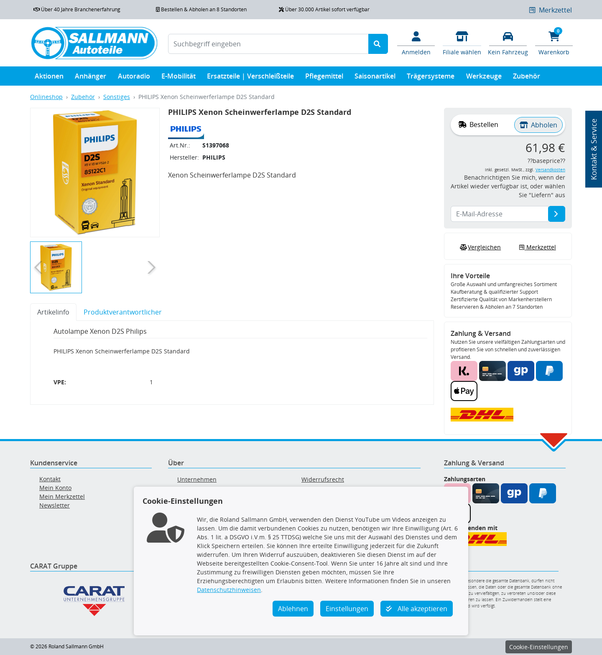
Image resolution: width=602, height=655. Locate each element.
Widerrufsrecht (322, 479)
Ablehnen (293, 608)
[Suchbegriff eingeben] (268, 44)
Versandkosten (550, 170)
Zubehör (526, 77)
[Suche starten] (378, 44)
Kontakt (50, 479)
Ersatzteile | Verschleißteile (250, 77)
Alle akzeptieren (416, 608)
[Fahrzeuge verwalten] (508, 42)
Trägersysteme (430, 77)
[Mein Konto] (416, 42)
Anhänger (90, 77)
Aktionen (49, 77)
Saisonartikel (375, 77)
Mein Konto (55, 488)
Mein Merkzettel (62, 496)
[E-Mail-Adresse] (556, 214)
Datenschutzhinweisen (229, 590)
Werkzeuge (484, 77)
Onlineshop (46, 97)
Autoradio (134, 77)
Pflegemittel (324, 77)
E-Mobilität (178, 77)
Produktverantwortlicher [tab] (123, 312)
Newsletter (54, 505)
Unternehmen (197, 479)
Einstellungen (347, 608)
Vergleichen (479, 247)
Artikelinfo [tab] (53, 312)
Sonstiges (116, 97)
